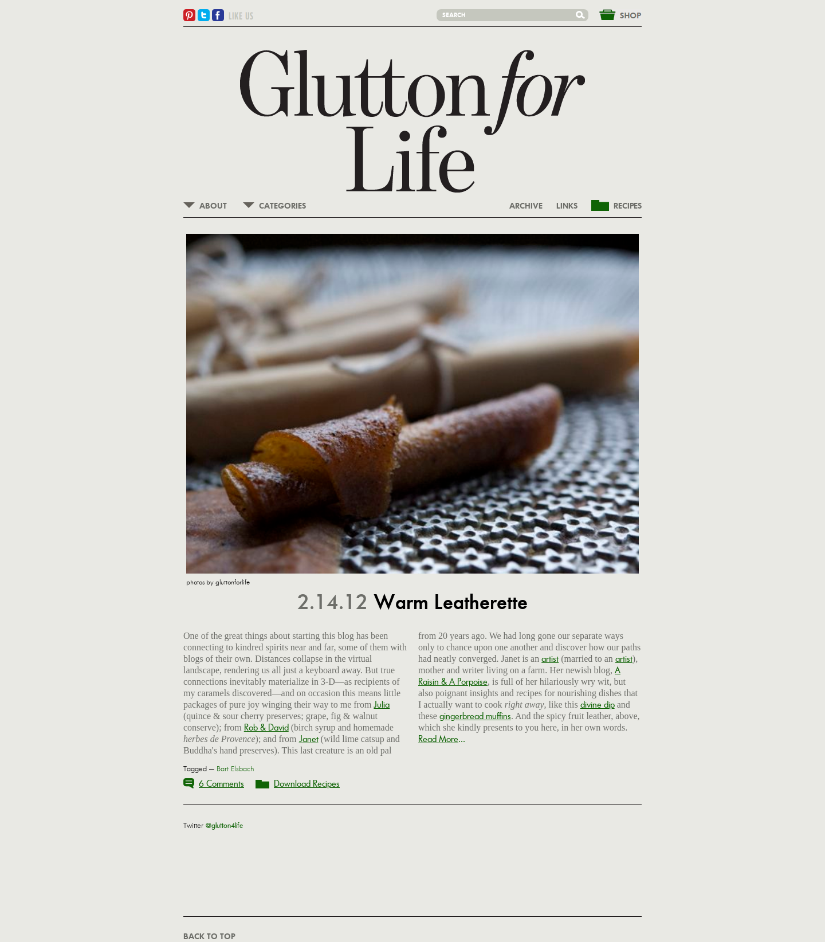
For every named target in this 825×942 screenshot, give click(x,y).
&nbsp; (613, 13)
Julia (382, 704)
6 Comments (221, 783)
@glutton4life (224, 825)
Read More (438, 738)
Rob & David (266, 727)
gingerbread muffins (475, 716)
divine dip (597, 704)
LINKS (567, 206)
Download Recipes (307, 783)
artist (550, 658)
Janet (309, 738)
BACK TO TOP (209, 937)
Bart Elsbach (235, 769)
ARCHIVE (526, 206)
